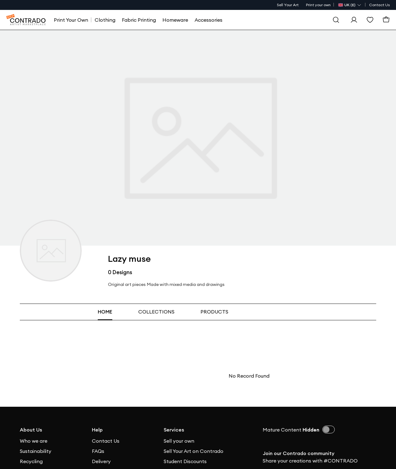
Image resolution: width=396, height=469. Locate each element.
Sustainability (35, 451)
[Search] (336, 20)
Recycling (31, 461)
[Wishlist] (370, 20)
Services (174, 430)
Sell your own (179, 441)
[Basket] (386, 20)
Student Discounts (185, 461)
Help (97, 430)
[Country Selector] (350, 5)
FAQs (98, 451)
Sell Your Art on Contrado (193, 451)
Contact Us (379, 4)
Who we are (33, 441)
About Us (31, 430)
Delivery (101, 461)
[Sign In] (354, 20)
